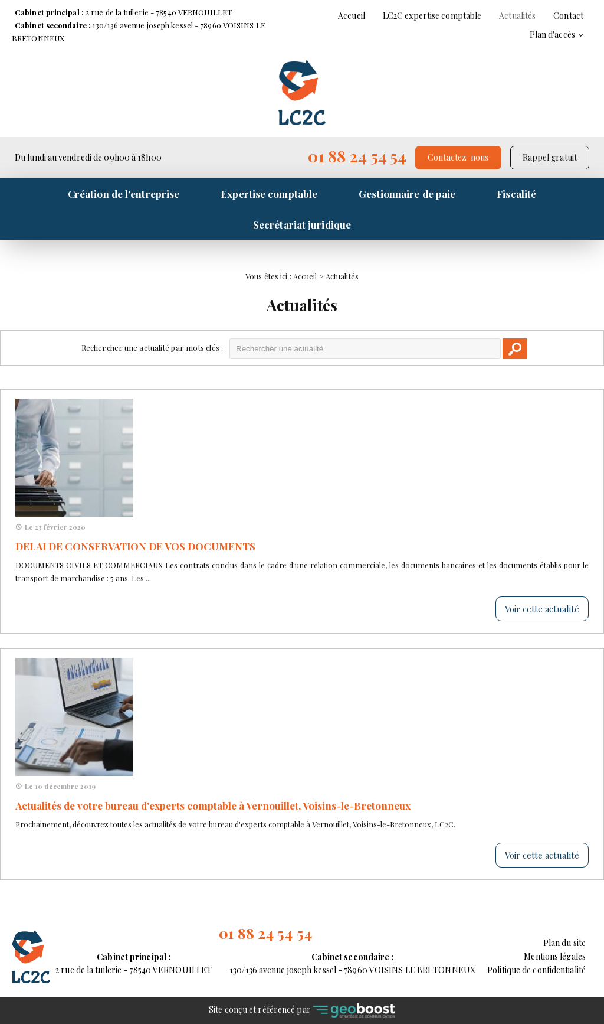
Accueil (351, 15)
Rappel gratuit (550, 157)
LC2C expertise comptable (432, 15)
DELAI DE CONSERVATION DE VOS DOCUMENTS (135, 546)
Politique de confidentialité (536, 970)
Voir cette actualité (542, 609)
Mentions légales (555, 956)
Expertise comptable (269, 193)
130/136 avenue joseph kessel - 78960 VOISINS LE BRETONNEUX (352, 963)
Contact (568, 15)
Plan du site (564, 942)
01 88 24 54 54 (357, 156)
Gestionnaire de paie (407, 193)
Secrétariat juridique (302, 224)
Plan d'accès (552, 34)
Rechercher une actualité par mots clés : (152, 348)
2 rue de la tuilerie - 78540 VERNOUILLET (123, 12)
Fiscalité (516, 193)
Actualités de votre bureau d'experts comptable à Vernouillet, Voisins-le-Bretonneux (213, 805)
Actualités (517, 15)
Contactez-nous (458, 157)
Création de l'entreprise (123, 193)
